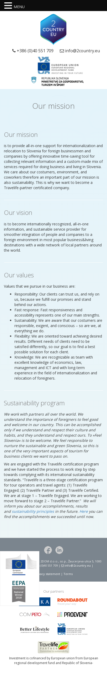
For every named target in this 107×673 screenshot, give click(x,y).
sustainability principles (33, 511)
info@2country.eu (82, 51)
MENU (19, 6)
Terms (68, 574)
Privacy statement (47, 574)
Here (83, 511)
